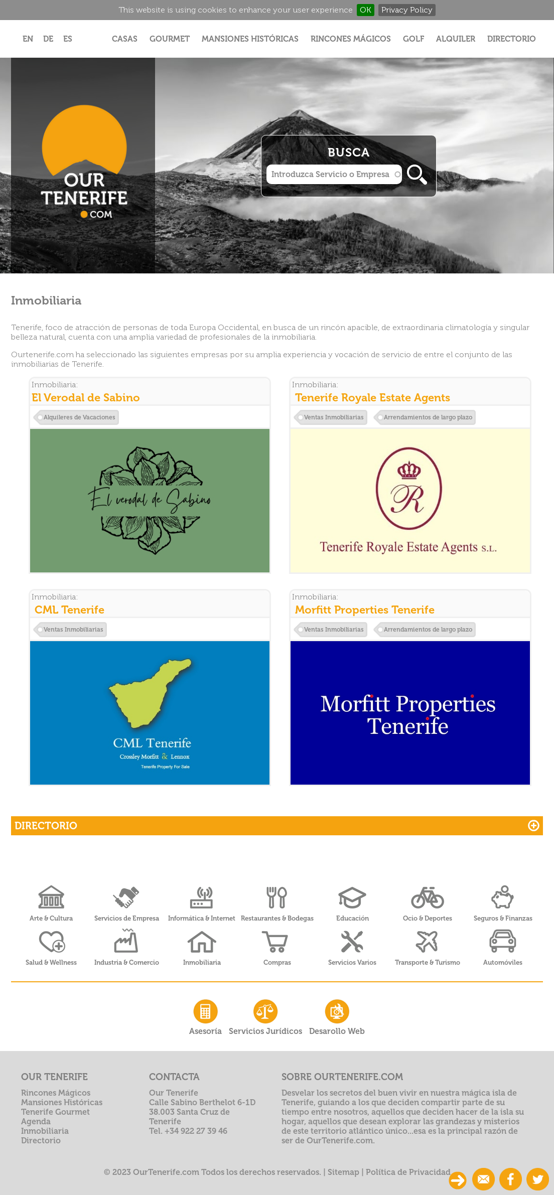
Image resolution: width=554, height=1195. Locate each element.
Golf (413, 39)
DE (48, 39)
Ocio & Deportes (427, 918)
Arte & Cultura (51, 918)
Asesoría (205, 1016)
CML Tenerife (69, 610)
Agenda (36, 1121)
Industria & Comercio (126, 962)
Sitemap (343, 1172)
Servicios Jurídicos (265, 1016)
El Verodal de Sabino (86, 397)
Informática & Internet (201, 918)
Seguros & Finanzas (503, 918)
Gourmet (170, 39)
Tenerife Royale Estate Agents (372, 397)
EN (28, 39)
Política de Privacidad (408, 1172)
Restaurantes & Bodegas (277, 918)
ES (67, 39)
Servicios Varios (352, 962)
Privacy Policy (407, 10)
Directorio (511, 39)
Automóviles (502, 962)
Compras (277, 962)
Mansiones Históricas (250, 39)
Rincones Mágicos (351, 39)
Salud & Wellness (51, 962)
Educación (352, 918)
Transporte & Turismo (427, 962)
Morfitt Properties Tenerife (365, 610)
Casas (124, 39)
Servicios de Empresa (126, 918)
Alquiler (455, 39)
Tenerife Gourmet (55, 1112)
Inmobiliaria (202, 962)
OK (365, 10)
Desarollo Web (337, 1016)
